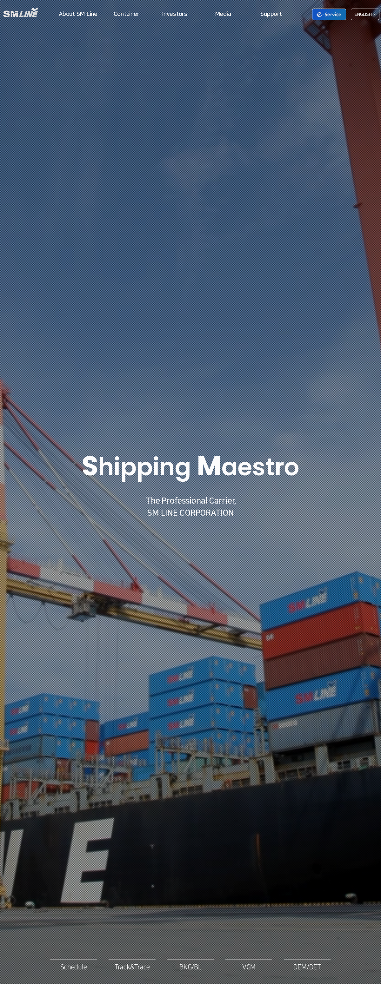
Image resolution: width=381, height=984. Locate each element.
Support (271, 14)
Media (223, 14)
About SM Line (78, 14)
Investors (174, 14)
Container (126, 14)
